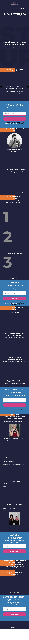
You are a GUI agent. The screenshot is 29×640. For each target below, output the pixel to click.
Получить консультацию (17, 405)
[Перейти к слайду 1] (10, 592)
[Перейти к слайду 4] (14, 592)
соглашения (8, 123)
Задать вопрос (18, 614)
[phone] (14, 114)
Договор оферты (14, 627)
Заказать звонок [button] (20, 8)
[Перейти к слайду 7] (18, 592)
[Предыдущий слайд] (1, 87)
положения (14, 123)
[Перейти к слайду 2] (11, 592)
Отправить (19, 119)
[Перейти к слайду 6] (17, 592)
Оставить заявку (18, 298)
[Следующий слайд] (28, 87)
